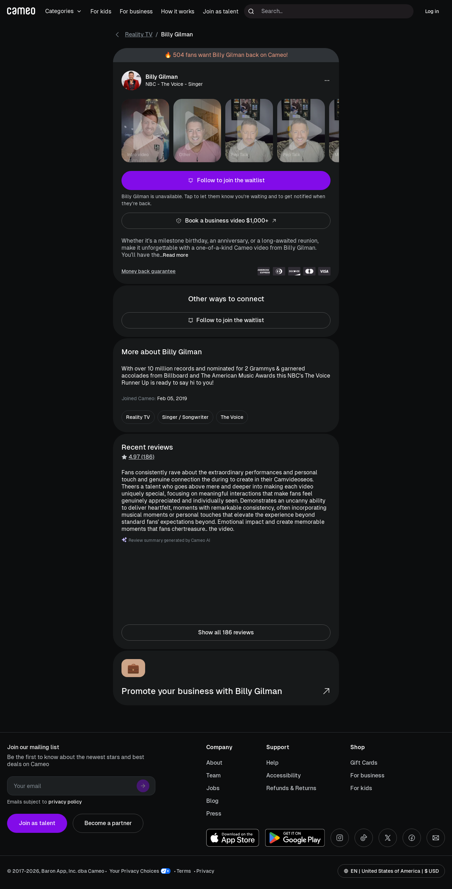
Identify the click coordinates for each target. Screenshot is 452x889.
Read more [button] (175, 255)
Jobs (213, 788)
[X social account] (388, 838)
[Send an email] (436, 838)
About (214, 762)
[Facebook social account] (412, 838)
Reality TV (139, 34)
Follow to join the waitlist (226, 180)
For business (367, 775)
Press (213, 813)
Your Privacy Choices (134, 871)
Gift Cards (363, 762)
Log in (432, 11)
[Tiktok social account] (364, 838)
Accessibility (283, 775)
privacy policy (65, 802)
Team (213, 775)
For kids (361, 788)
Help (272, 762)
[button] (327, 80)
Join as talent (37, 823)
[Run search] (251, 11)
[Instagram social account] (340, 838)
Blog (212, 801)
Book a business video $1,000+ (226, 221)
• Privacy (204, 871)
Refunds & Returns (291, 788)
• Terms (182, 871)
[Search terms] (329, 11)
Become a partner (108, 823)
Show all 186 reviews (226, 632)
